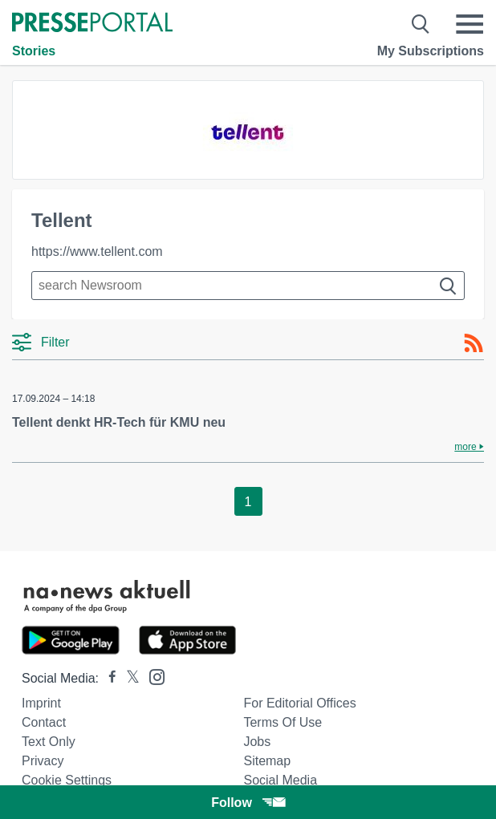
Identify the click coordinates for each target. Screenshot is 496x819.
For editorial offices (299, 703)
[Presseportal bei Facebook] (107, 678)
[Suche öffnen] (421, 24)
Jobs (256, 741)
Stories (33, 51)
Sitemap (267, 761)
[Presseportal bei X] (128, 678)
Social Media (280, 780)
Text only (48, 741)
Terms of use (282, 722)
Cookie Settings (67, 780)
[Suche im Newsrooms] (248, 285)
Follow (248, 802)
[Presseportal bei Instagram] (152, 676)
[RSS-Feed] (473, 343)
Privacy (42, 761)
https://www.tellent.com (97, 251)
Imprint (41, 703)
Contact (44, 722)
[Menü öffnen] (469, 24)
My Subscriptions (430, 51)
